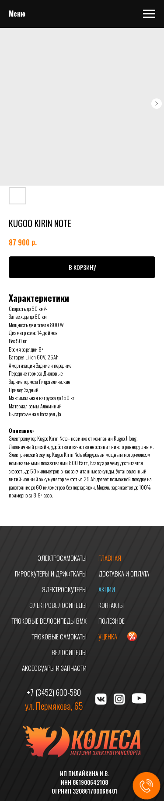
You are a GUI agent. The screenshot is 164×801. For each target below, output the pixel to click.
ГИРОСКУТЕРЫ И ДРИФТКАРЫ (51, 573)
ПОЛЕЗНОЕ (111, 620)
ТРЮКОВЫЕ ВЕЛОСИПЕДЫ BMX (49, 620)
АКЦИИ (106, 589)
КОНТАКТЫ (111, 605)
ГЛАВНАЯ (109, 558)
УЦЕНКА (107, 636)
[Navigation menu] (149, 14)
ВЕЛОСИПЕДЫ (69, 652)
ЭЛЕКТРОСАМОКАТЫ (62, 558)
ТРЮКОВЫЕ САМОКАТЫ (59, 636)
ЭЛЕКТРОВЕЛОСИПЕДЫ (58, 605)
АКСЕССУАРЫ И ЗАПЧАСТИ (54, 668)
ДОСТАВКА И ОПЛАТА (123, 573)
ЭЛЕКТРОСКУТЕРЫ (64, 589)
